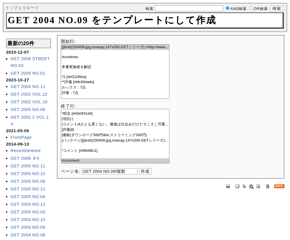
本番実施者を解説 (115, 67)
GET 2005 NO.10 (27, 173)
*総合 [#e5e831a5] (115, 113)
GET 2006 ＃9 (24, 158)
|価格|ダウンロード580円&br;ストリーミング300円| (115, 135)
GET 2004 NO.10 (27, 219)
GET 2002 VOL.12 (29, 94)
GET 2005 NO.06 (27, 109)
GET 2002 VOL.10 (29, 101)
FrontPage (21, 137)
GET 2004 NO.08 (27, 234)
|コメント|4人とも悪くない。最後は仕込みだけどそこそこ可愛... (115, 124)
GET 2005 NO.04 (27, 196)
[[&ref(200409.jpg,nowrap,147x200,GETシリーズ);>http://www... (115, 47)
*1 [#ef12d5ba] (115, 77)
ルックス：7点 (115, 87)
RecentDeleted (25, 150)
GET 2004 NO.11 (27, 86)
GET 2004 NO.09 (27, 227)
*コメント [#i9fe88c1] (115, 150)
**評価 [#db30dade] (115, 82)
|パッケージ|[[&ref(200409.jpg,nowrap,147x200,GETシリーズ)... (115, 140)
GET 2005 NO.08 (27, 181)
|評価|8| (115, 129)
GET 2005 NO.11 (27, 165)
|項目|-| (115, 119)
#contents (115, 57)
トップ (11, 8)
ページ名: (70, 171)
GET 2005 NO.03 (27, 211)
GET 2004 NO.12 (27, 204)
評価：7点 (115, 93)
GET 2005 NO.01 (27, 73)
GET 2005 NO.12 (27, 188)
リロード (30, 8)
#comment (115, 160)
